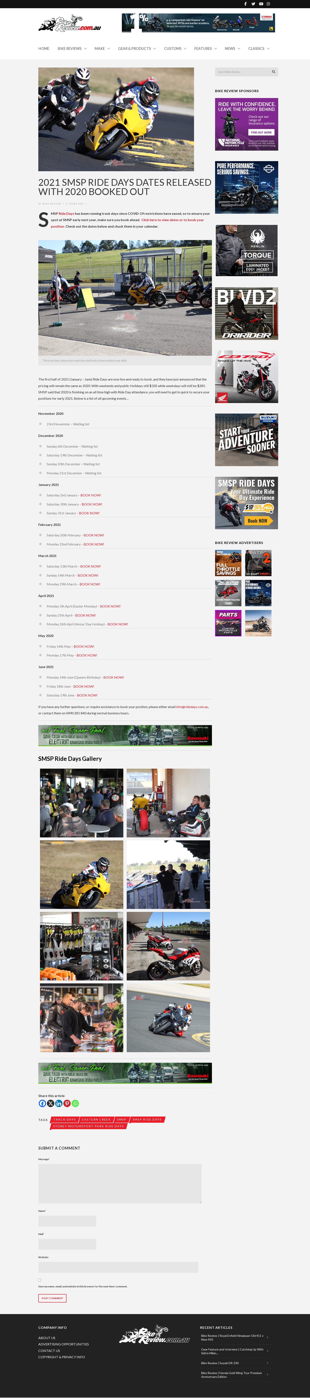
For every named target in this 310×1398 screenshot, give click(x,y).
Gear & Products (134, 48)
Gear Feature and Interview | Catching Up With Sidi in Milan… (232, 1351)
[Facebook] (42, 1103)
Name (42, 1211)
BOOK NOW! (90, 495)
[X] (50, 1103)
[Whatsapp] (75, 1103)
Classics (256, 48)
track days (64, 1119)
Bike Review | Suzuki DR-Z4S (220, 1363)
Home (44, 48)
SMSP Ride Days (148, 1119)
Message (44, 1159)
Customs (172, 48)
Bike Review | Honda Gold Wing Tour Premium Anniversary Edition (231, 1375)
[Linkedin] (59, 1103)
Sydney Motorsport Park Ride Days (88, 1126)
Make (100, 48)
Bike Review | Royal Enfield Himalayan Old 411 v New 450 (232, 1338)
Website (43, 1257)
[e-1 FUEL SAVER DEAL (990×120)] (125, 735)
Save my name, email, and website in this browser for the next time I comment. (83, 1286)
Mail (41, 1234)
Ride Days (66, 213)
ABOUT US (46, 1338)
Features (203, 48)
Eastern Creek (96, 1119)
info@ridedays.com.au (192, 707)
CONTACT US (49, 1351)
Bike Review (52, 203)
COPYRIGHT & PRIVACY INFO (61, 1357)
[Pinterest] (67, 1103)
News (230, 48)
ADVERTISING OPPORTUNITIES (63, 1344)
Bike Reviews (69, 48)
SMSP (122, 1119)
